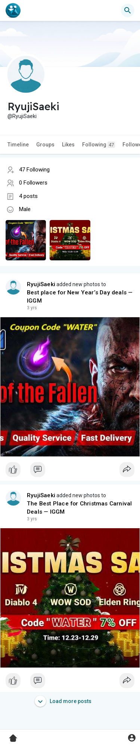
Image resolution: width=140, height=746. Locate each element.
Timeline (18, 145)
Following (98, 145)
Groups (45, 145)
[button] (127, 10)
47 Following (34, 169)
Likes (68, 145)
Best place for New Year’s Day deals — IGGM (80, 296)
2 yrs (32, 307)
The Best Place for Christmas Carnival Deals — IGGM (79, 507)
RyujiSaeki (41, 284)
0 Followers (33, 182)
